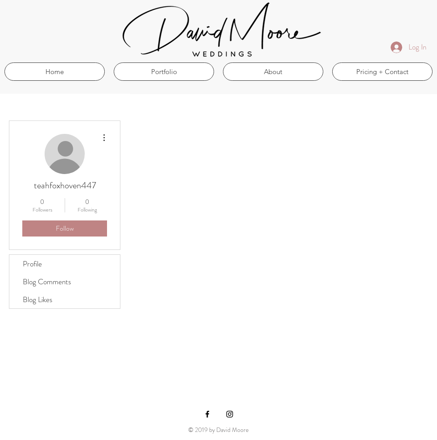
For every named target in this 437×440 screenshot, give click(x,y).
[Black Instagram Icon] (229, 414)
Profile (32, 263)
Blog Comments (47, 281)
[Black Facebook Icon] (207, 414)
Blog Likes (37, 299)
